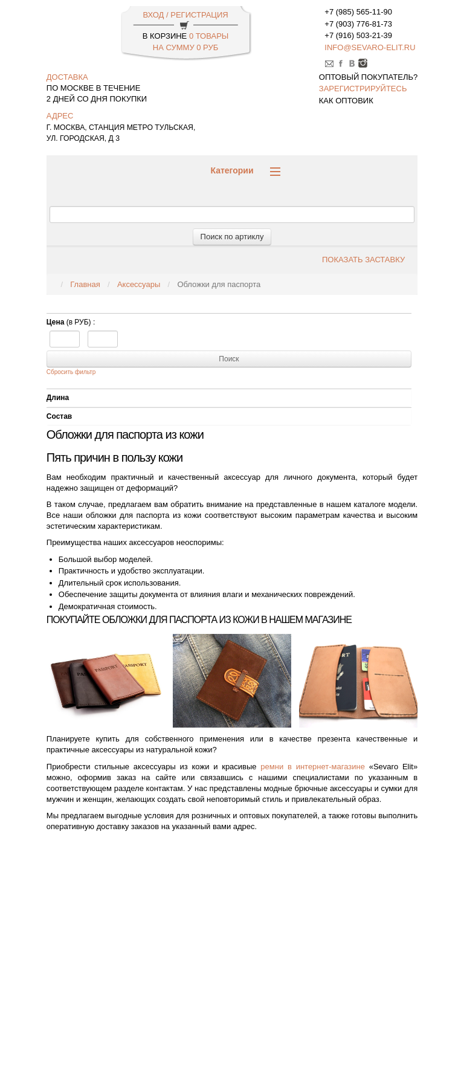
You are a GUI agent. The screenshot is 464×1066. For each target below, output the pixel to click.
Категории (245, 171)
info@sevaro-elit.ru (369, 47)
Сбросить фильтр (71, 372)
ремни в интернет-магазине (312, 766)
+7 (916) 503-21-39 (358, 35)
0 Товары (208, 35)
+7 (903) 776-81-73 (358, 23)
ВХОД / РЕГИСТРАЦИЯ (185, 14)
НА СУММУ (185, 47)
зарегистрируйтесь (363, 88)
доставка (67, 77)
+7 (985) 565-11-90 (358, 11)
